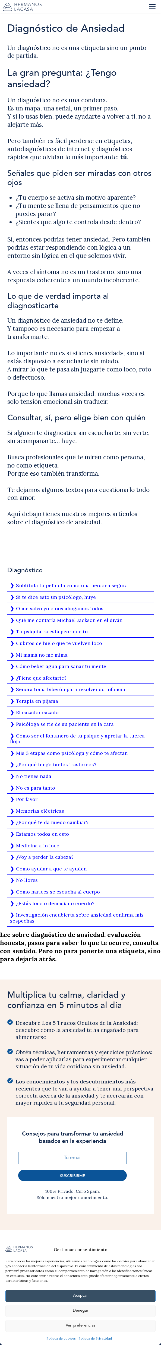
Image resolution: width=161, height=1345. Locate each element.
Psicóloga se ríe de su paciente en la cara (65, 724)
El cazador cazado (37, 712)
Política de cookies (61, 1338)
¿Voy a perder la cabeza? (45, 857)
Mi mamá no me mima (42, 655)
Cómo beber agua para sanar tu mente (61, 666)
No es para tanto (35, 788)
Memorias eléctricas (40, 811)
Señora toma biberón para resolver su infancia (70, 689)
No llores (27, 880)
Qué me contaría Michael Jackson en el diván (69, 620)
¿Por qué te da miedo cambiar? (52, 822)
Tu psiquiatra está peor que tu (52, 631)
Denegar (81, 1311)
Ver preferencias (81, 1326)
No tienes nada (33, 776)
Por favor (26, 799)
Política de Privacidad (95, 1338)
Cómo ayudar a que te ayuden (51, 869)
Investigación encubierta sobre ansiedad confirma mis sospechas (77, 918)
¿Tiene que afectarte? (41, 678)
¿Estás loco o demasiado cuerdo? (55, 903)
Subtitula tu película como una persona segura (72, 585)
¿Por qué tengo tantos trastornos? (56, 764)
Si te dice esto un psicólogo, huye (56, 597)
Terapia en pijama (37, 701)
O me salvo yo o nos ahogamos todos (59, 608)
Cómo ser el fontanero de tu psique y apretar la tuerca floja (77, 739)
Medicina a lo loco (37, 845)
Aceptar (80, 1296)
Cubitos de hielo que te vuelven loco (59, 643)
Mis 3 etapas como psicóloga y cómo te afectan (72, 753)
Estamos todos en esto (42, 834)
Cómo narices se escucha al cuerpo (58, 892)
